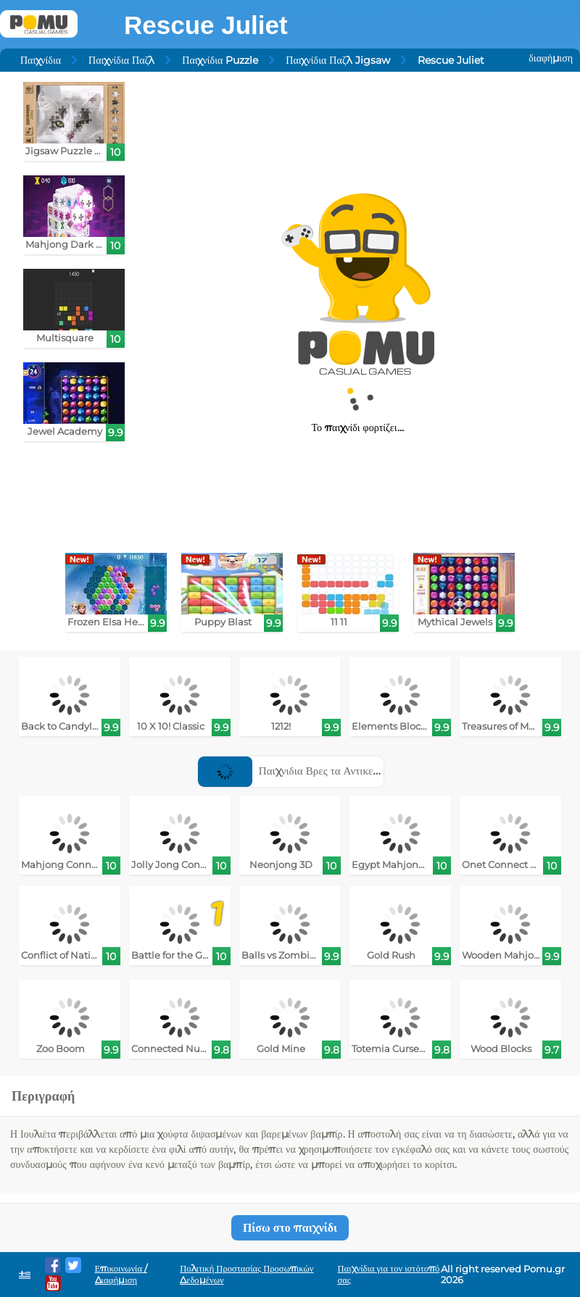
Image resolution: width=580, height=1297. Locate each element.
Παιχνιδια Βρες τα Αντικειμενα (298, 770)
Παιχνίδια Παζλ (121, 60)
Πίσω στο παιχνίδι (290, 1228)
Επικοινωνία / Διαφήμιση (121, 1274)
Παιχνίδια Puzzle (220, 60)
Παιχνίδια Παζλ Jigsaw (337, 60)
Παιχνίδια (40, 60)
